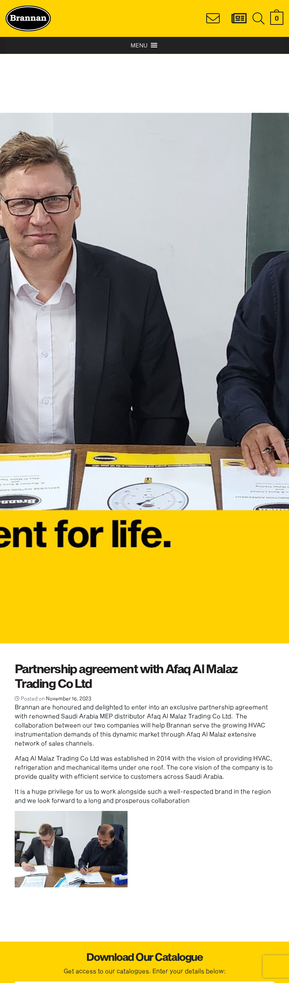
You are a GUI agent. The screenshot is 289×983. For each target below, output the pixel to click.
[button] (139, 45)
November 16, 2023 (68, 698)
